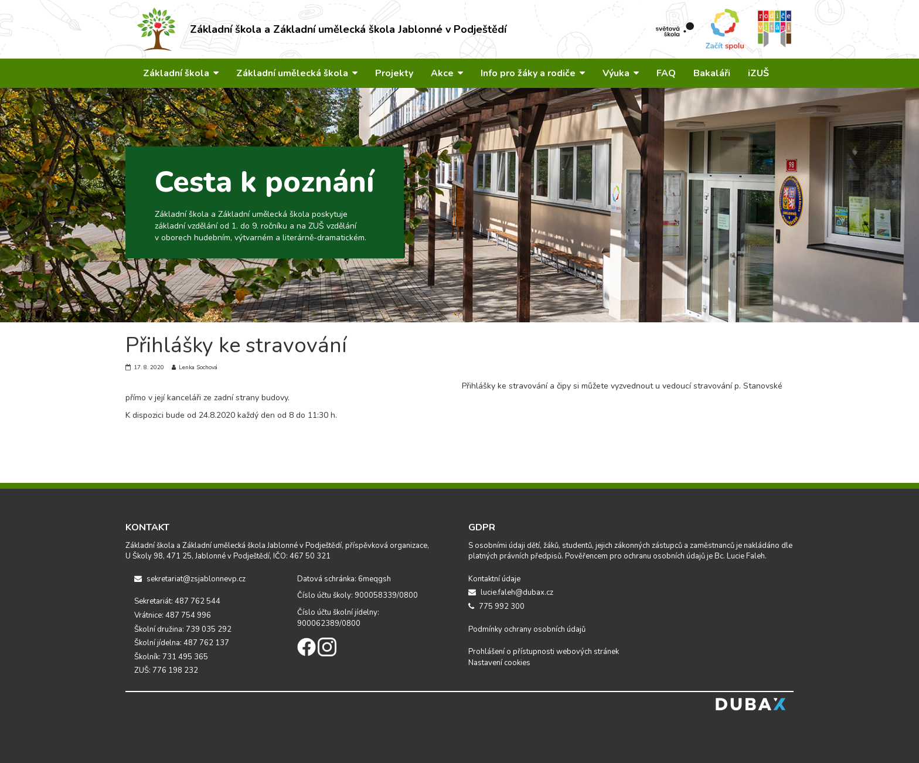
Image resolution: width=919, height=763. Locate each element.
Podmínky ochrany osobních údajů (527, 629)
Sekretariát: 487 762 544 (177, 601)
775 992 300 (496, 606)
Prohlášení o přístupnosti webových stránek (543, 651)
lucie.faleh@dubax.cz (510, 592)
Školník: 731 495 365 (171, 657)
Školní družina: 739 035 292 (183, 629)
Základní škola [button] (181, 73)
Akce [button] (447, 73)
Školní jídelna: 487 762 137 (181, 643)
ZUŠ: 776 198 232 (166, 670)
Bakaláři (711, 73)
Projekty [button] (394, 73)
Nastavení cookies (499, 663)
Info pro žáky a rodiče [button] (533, 73)
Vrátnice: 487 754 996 (172, 615)
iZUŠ (758, 73)
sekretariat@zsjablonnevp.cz (190, 579)
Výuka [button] (621, 73)
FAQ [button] (666, 73)
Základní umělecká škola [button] (297, 73)
